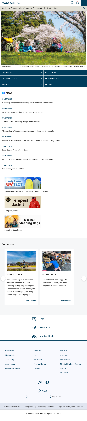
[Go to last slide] (3, 278)
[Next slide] (83, 278)
